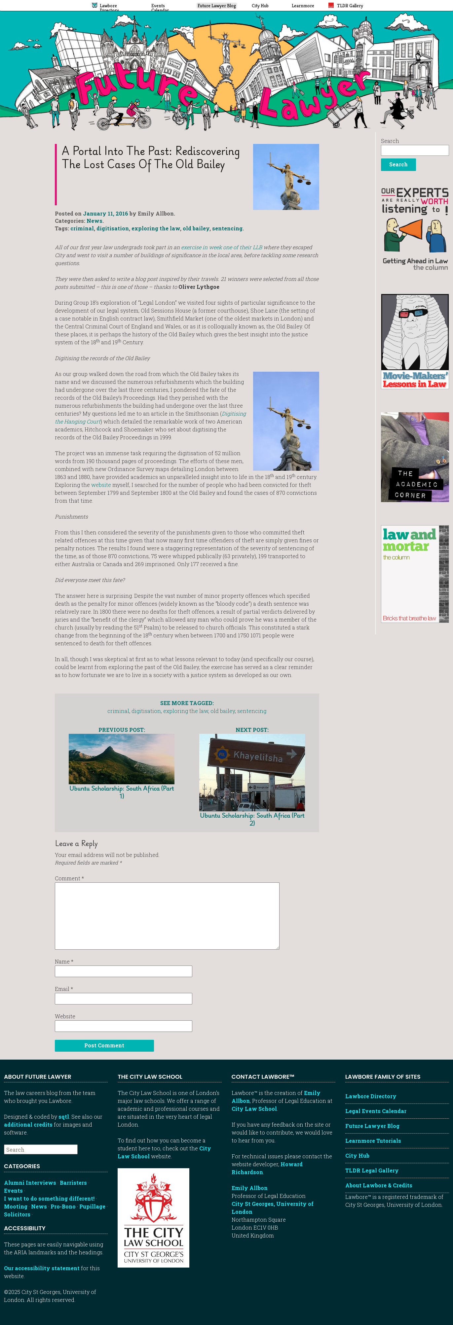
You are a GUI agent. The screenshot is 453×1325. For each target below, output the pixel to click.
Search (390, 140)
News (94, 220)
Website (65, 1016)
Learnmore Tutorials (373, 1140)
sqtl (63, 1116)
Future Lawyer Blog (372, 1125)
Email (64, 988)
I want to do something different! (49, 1198)
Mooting (15, 1206)
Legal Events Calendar (375, 1110)
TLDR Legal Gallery (372, 1170)
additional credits (28, 1124)
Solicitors (17, 1214)
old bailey (196, 228)
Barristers (73, 1182)
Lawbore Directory (370, 1096)
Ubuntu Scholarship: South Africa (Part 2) (252, 776)
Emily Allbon (250, 1187)
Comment (69, 878)
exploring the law (156, 228)
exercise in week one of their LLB (221, 247)
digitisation (112, 228)
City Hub (357, 1155)
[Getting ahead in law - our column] (415, 228)
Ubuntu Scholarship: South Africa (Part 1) (121, 763)
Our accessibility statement (42, 1268)
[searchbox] (41, 1149)
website (101, 484)
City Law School (254, 1108)
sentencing (227, 228)
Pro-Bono (63, 1206)
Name (64, 961)
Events (13, 1190)
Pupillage (92, 1206)
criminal (82, 228)
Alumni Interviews (30, 1182)
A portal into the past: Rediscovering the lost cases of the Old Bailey (151, 157)
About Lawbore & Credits (378, 1185)
